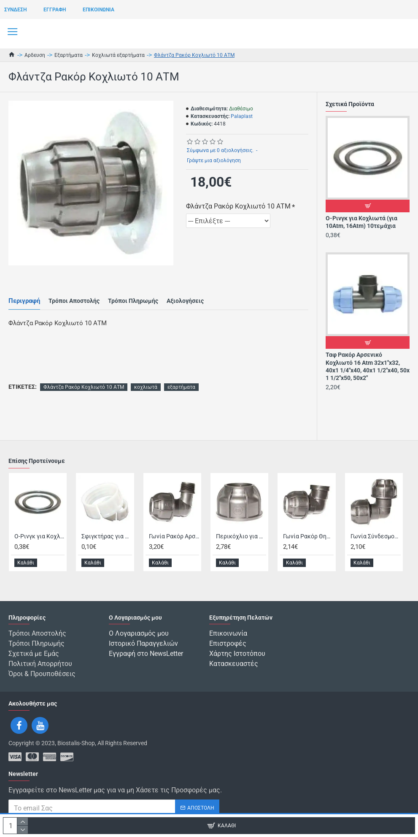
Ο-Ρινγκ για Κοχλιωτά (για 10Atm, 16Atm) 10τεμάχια (361, 222)
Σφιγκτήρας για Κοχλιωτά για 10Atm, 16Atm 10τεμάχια (106, 535)
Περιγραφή (24, 301)
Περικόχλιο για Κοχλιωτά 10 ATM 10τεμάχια (241, 535)
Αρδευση (34, 55)
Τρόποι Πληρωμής (133, 300)
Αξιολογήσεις (185, 300)
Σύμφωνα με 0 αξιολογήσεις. (220, 150)
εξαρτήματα (181, 387)
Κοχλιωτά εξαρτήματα (118, 55)
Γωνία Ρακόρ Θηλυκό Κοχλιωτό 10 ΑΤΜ (308, 535)
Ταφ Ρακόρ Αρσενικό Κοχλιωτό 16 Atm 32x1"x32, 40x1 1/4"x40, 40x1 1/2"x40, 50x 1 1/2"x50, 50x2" (368, 366)
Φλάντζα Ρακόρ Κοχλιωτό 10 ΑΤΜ (238, 206)
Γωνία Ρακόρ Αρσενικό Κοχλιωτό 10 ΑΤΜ (174, 535)
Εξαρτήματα (68, 55)
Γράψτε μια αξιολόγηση (214, 160)
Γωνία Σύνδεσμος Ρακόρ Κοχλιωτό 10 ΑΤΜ (376, 535)
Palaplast (242, 116)
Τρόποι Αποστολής (74, 300)
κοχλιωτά (145, 387)
